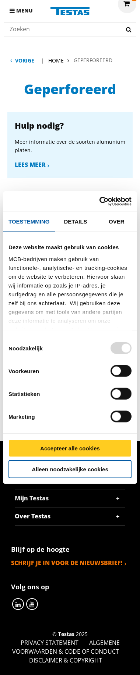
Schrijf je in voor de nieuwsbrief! (67, 563)
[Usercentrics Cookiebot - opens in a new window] (100, 201)
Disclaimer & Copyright (65, 660)
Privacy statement (49, 643)
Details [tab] (75, 221)
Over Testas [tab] (32, 516)
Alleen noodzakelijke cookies (70, 469)
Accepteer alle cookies (70, 448)
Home (56, 60)
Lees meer (30, 165)
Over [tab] (117, 221)
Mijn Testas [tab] (32, 498)
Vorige (24, 60)
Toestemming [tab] (28, 221)
